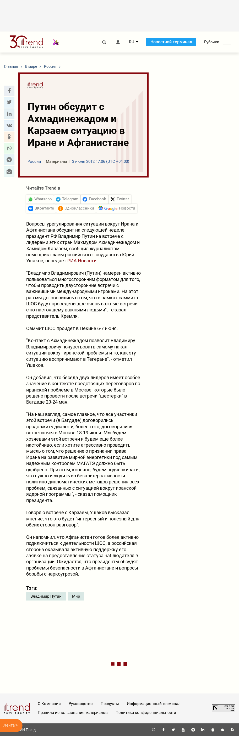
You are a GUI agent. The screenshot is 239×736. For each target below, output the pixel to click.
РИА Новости (81, 260)
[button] (9, 90)
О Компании (49, 703)
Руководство (81, 703)
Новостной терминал (171, 41)
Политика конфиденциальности (146, 712)
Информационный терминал (154, 703)
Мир (76, 596)
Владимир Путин (46, 596)
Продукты (110, 703)
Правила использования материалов (73, 712)
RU (131, 42)
